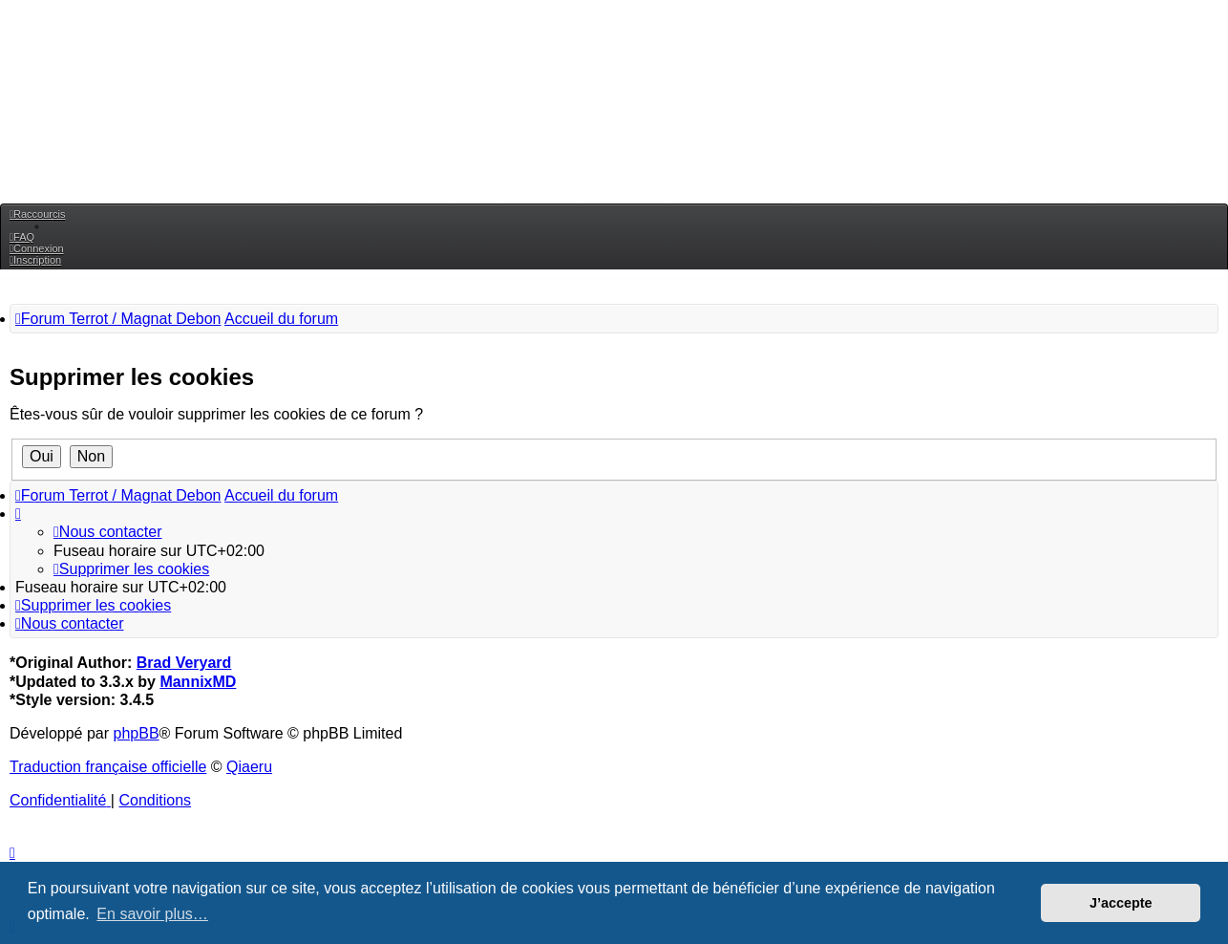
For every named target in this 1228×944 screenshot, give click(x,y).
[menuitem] (22, 237)
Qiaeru (249, 767)
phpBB (136, 733)
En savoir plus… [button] (152, 914)
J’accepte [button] (1121, 903)
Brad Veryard (184, 662)
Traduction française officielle (108, 767)
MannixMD (197, 682)
